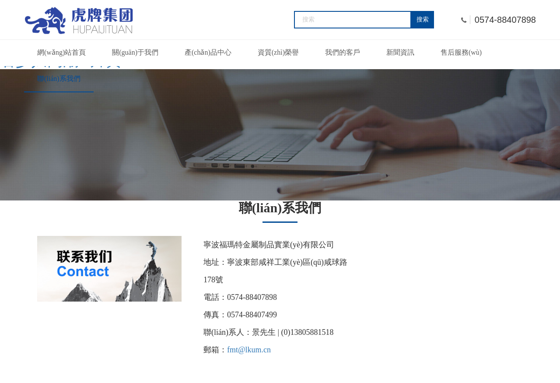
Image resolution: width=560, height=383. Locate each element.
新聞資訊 (400, 52)
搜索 (422, 19)
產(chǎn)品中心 (208, 52)
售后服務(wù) (461, 52)
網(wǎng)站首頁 (61, 52)
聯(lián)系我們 (58, 78)
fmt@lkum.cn (249, 349)
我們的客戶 (342, 52)
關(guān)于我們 (135, 52)
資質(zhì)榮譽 (278, 52)
